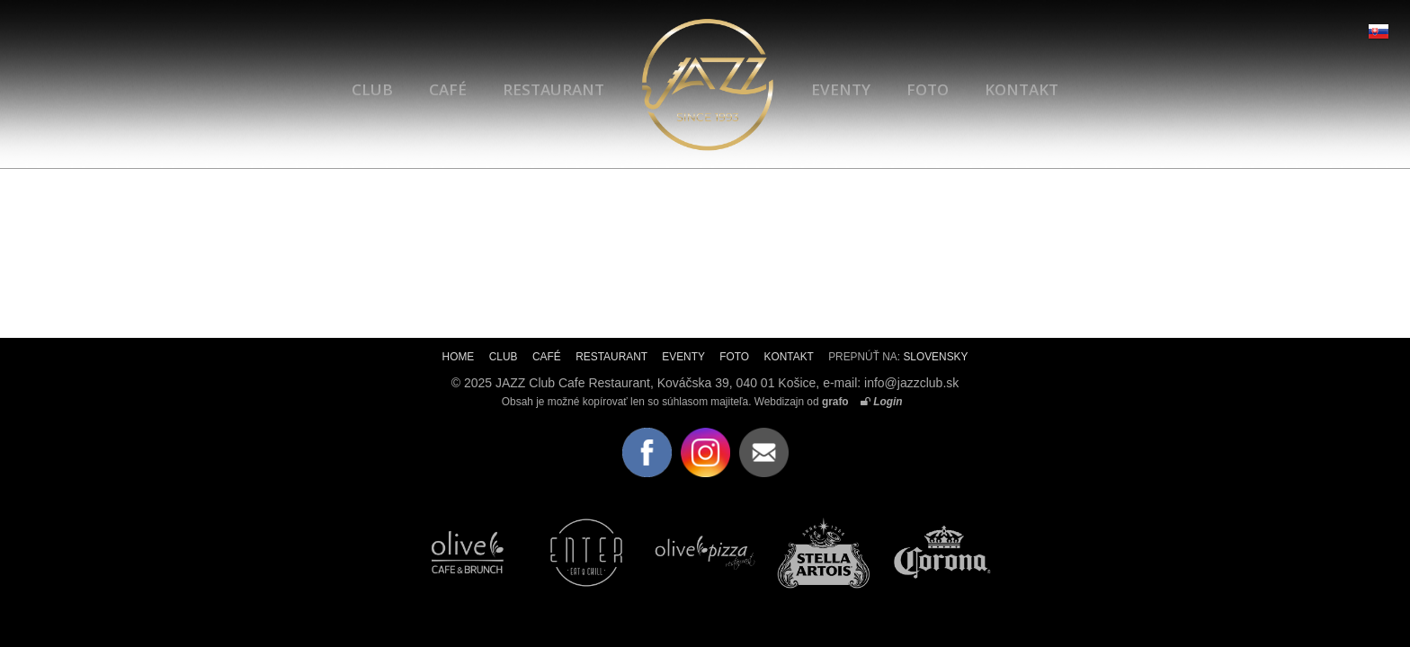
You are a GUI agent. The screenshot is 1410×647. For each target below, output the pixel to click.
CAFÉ (448, 89)
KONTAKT (1021, 89)
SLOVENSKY (935, 356)
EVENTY (840, 89)
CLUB (372, 89)
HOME (458, 356)
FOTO (927, 89)
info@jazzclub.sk (911, 383)
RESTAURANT (553, 89)
